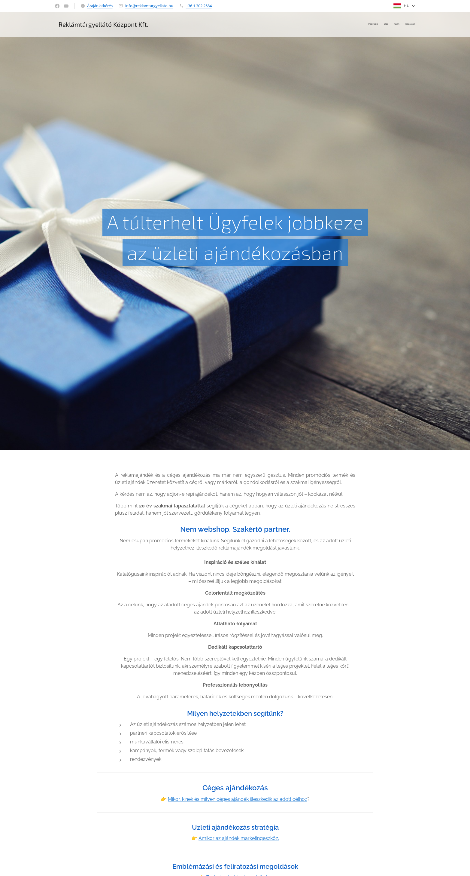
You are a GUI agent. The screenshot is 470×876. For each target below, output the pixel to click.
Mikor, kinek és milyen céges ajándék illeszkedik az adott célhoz (237, 799)
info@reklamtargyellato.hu (149, 5)
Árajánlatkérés (100, 5)
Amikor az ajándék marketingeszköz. (239, 838)
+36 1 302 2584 (199, 5)
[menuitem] (398, 24)
